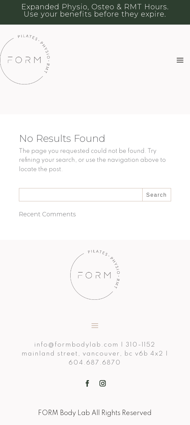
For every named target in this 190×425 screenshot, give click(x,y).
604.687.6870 (95, 363)
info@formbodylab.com (76, 345)
